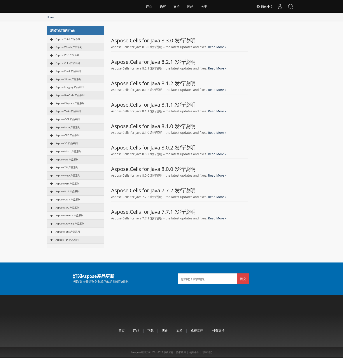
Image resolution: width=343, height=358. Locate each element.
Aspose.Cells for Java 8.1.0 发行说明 (153, 126)
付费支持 (218, 330)
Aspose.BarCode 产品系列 (70, 95)
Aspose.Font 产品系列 (68, 231)
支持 (176, 6)
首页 (122, 330)
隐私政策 (181, 352)
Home (50, 17)
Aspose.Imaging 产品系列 (70, 87)
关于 (204, 6)
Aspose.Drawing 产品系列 (70, 223)
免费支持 (197, 330)
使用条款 (194, 352)
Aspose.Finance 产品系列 (69, 215)
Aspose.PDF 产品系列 (67, 55)
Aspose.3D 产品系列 (67, 143)
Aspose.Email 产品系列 (68, 71)
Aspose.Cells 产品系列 (68, 63)
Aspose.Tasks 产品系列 (68, 111)
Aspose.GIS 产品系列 (67, 159)
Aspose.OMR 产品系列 (68, 199)
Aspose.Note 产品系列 (68, 127)
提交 (243, 279)
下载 (150, 330)
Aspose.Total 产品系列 (68, 39)
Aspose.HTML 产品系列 (68, 151)
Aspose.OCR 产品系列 (68, 119)
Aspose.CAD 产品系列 (67, 135)
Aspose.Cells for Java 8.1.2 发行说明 (153, 83)
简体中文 (264, 7)
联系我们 (207, 352)
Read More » (217, 47)
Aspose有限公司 (142, 352)
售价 (165, 330)
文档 (179, 330)
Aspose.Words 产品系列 (69, 47)
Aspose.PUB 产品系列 (67, 191)
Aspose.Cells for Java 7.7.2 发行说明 (153, 190)
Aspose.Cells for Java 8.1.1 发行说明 (153, 105)
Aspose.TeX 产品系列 (67, 239)
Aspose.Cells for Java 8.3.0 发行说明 (153, 40)
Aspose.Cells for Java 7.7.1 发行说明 (153, 212)
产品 (149, 6)
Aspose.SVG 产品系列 (67, 207)
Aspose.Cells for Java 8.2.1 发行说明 (153, 62)
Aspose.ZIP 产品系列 (67, 167)
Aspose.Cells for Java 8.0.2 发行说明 (153, 147)
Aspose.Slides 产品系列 (68, 79)
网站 (190, 6)
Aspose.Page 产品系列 (68, 175)
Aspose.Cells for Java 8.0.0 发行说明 (153, 169)
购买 (163, 6)
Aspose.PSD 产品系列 (67, 183)
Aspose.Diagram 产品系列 (70, 103)
